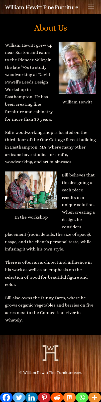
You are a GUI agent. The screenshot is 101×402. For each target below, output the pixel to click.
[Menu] (91, 7)
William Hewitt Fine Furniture (48, 373)
